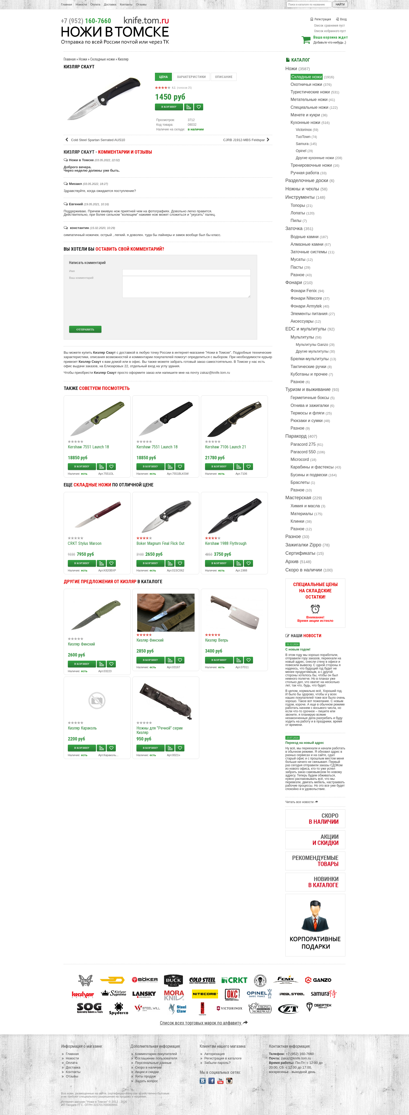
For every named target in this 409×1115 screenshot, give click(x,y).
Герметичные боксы (310, 397)
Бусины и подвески (309, 475)
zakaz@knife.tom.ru (215, 373)
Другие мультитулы (312, 351)
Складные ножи (306, 77)
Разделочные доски (306, 180)
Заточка (294, 228)
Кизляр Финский (81, 644)
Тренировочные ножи (311, 165)
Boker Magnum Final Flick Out (160, 543)
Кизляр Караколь (82, 728)
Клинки (297, 521)
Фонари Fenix (304, 290)
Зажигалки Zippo (303, 544)
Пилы (296, 220)
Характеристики (191, 77)
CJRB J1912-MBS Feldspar (247, 140)
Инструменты (300, 197)
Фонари (293, 282)
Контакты (126, 4)
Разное (297, 275)
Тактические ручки (308, 366)
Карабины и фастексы (312, 467)
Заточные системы (309, 252)
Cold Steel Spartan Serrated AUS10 (95, 140)
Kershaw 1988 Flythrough (225, 543)
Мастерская (298, 497)
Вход (341, 19)
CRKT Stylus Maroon (84, 543)
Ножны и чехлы (302, 188)
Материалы (302, 513)
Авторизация (212, 1054)
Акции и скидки (144, 1072)
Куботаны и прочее (309, 374)
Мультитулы (302, 337)
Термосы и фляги (307, 413)
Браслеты (300, 482)
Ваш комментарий (81, 277)
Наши (303, 635)
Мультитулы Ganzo (312, 344)
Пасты (297, 267)
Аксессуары (302, 321)
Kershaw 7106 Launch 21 (225, 446)
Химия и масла (305, 506)
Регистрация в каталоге (221, 1058)
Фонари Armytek (306, 306)
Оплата (95, 4)
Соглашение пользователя (153, 1058)
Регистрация (320, 19)
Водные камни (304, 236)
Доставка (110, 4)
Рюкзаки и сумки (307, 420)
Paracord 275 (303, 444)
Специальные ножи (309, 107)
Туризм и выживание (308, 389)
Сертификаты (300, 553)
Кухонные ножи (305, 122)
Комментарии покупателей (153, 1054)
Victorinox (304, 130)
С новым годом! (297, 649)
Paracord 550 (303, 452)
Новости (81, 4)
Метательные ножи (309, 99)
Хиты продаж (143, 1076)
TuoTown (303, 137)
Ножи (291, 68)
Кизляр (123, 59)
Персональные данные (151, 1063)
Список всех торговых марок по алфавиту (204, 1023)
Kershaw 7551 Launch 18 (88, 446)
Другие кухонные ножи (315, 158)
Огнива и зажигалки (310, 405)
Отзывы (141, 4)
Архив (291, 561)
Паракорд (295, 436)
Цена (163, 77)
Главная (66, 4)
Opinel (301, 151)
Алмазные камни (307, 244)
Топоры (298, 205)
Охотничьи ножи (306, 84)
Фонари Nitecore (306, 298)
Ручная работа (305, 173)
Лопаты (298, 213)
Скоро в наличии (303, 569)
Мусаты (298, 259)
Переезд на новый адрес (304, 743)
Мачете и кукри (305, 115)
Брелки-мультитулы (310, 359)
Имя (72, 271)
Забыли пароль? (215, 1063)
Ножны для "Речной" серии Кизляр (159, 730)
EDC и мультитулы (305, 329)
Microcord (300, 459)
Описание (223, 77)
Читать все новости (302, 802)
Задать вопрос (144, 1081)
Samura (302, 144)
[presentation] (211, 312)
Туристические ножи (310, 92)
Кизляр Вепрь (216, 640)
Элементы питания (309, 313)
